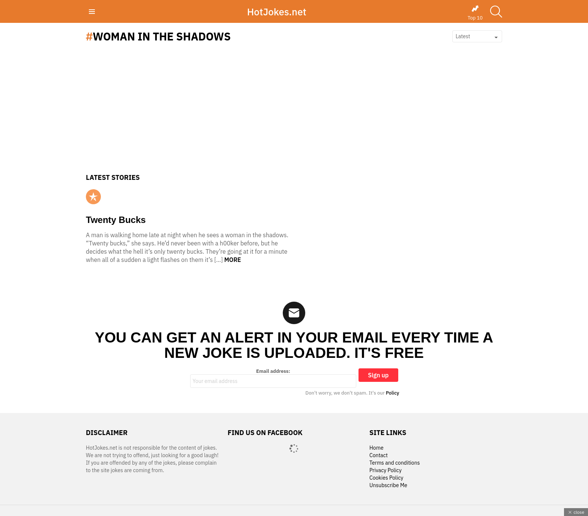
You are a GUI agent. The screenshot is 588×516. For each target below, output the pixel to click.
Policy (392, 393)
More (232, 259)
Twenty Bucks (116, 220)
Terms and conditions (394, 463)
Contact (378, 455)
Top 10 (475, 13)
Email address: (273, 378)
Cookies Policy (386, 478)
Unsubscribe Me (388, 485)
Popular (93, 196)
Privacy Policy (385, 470)
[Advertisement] (294, 117)
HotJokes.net (276, 12)
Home (376, 448)
